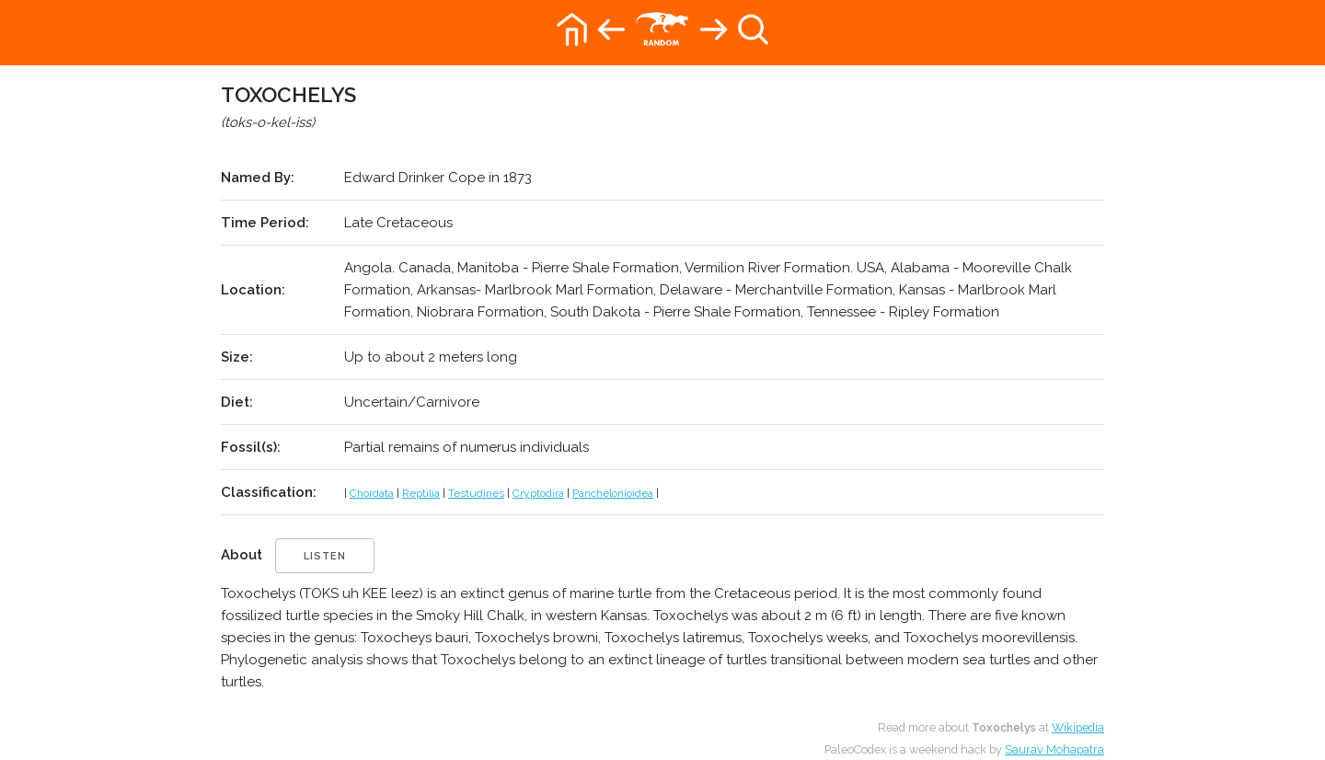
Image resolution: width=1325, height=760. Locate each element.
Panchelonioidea (612, 493)
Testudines (476, 493)
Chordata (372, 493)
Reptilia (421, 493)
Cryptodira (538, 493)
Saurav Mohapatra (1054, 749)
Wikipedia (1078, 727)
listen (325, 556)
